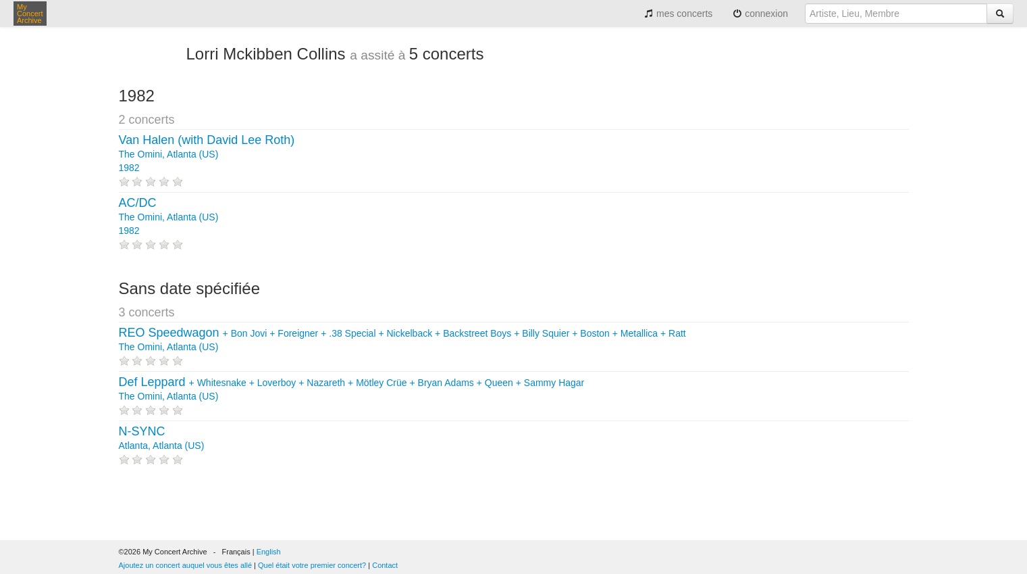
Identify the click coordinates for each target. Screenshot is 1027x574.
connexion (760, 13)
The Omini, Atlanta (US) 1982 (207, 154)
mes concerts (678, 13)
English (269, 552)
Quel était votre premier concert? (312, 565)
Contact (385, 565)
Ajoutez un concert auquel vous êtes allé (186, 565)
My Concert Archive (30, 13)
